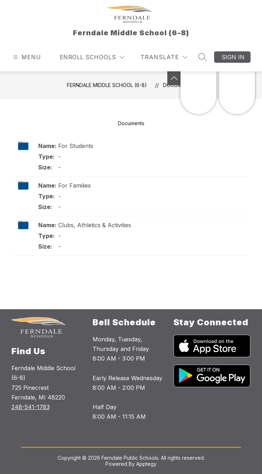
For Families (74, 185)
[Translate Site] (164, 57)
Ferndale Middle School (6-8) (107, 85)
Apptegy (146, 464)
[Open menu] (26, 57)
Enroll (72, 57)
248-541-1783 (30, 407)
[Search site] (202, 57)
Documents (131, 123)
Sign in (233, 57)
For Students (75, 145)
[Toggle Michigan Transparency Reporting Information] (174, 78)
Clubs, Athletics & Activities (94, 225)
